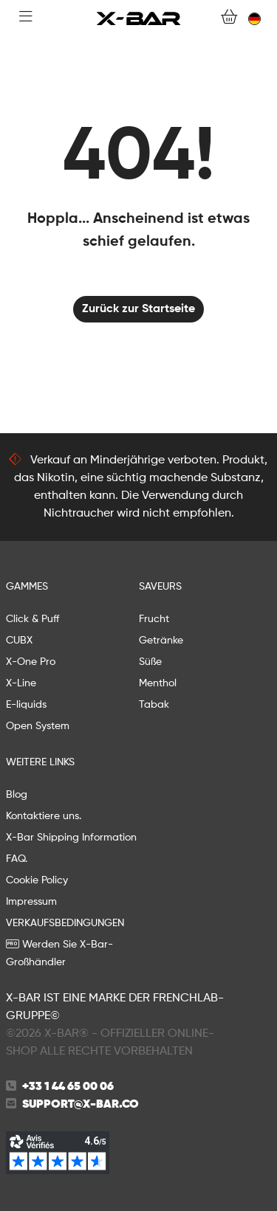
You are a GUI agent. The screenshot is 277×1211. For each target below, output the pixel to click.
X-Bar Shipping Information (71, 837)
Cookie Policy (37, 880)
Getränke (161, 640)
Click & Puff (32, 619)
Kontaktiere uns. (43, 816)
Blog (16, 795)
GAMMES (27, 587)
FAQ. (16, 859)
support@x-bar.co (80, 1105)
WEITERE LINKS (40, 762)
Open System (37, 726)
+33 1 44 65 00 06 (68, 1087)
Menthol (158, 683)
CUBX (19, 640)
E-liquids (26, 705)
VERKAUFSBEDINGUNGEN (65, 923)
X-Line (21, 683)
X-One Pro (30, 662)
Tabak (154, 705)
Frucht (154, 619)
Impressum (31, 902)
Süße (150, 662)
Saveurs (160, 587)
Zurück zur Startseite (138, 309)
